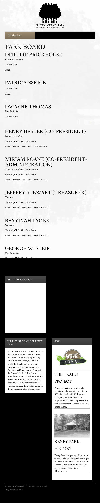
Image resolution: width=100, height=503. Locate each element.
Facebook (27, 146)
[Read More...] (61, 406)
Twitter (16, 146)
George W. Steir (27, 248)
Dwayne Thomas (28, 106)
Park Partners (58, 492)
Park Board (31, 492)
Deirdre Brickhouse (33, 54)
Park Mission (44, 492)
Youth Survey (72, 492)
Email (7, 69)
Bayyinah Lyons (27, 220)
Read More (12, 64)
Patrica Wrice (25, 82)
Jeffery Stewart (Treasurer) (45, 192)
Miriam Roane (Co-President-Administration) (46, 162)
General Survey (88, 492)
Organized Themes (14, 489)
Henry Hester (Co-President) (45, 131)
